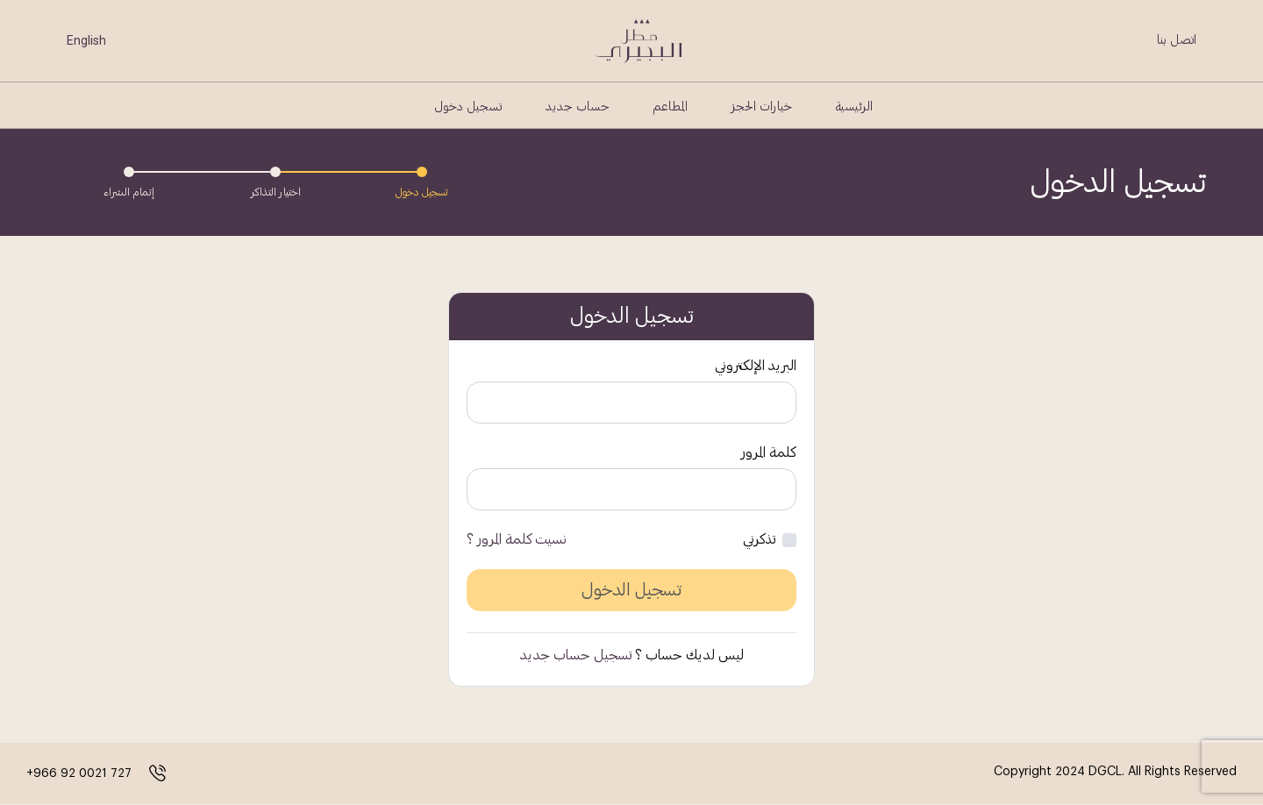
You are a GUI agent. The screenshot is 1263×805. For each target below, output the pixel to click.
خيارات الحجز (761, 107)
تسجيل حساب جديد (576, 655)
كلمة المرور (768, 452)
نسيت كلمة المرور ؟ (517, 539)
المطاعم (670, 107)
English (86, 40)
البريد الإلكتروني (755, 366)
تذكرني (759, 539)
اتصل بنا (1176, 40)
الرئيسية (854, 107)
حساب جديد (577, 107)
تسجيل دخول (468, 107)
